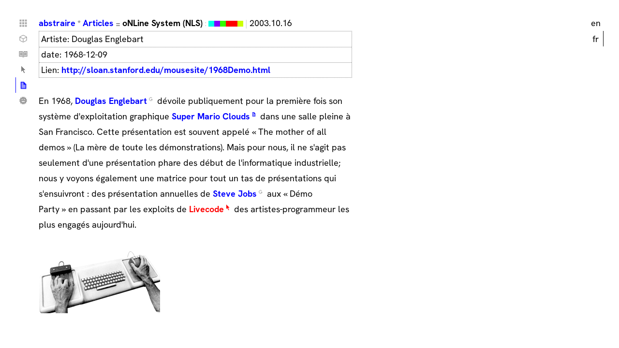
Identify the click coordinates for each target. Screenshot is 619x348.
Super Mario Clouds (211, 116)
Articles (98, 23)
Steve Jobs (235, 193)
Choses (23, 38)
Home (23, 23)
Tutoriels (23, 54)
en (596, 23)
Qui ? (23, 100)
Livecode (206, 209)
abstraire (57, 23)
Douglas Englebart (111, 100)
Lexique (23, 69)
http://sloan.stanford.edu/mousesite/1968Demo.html (165, 69)
